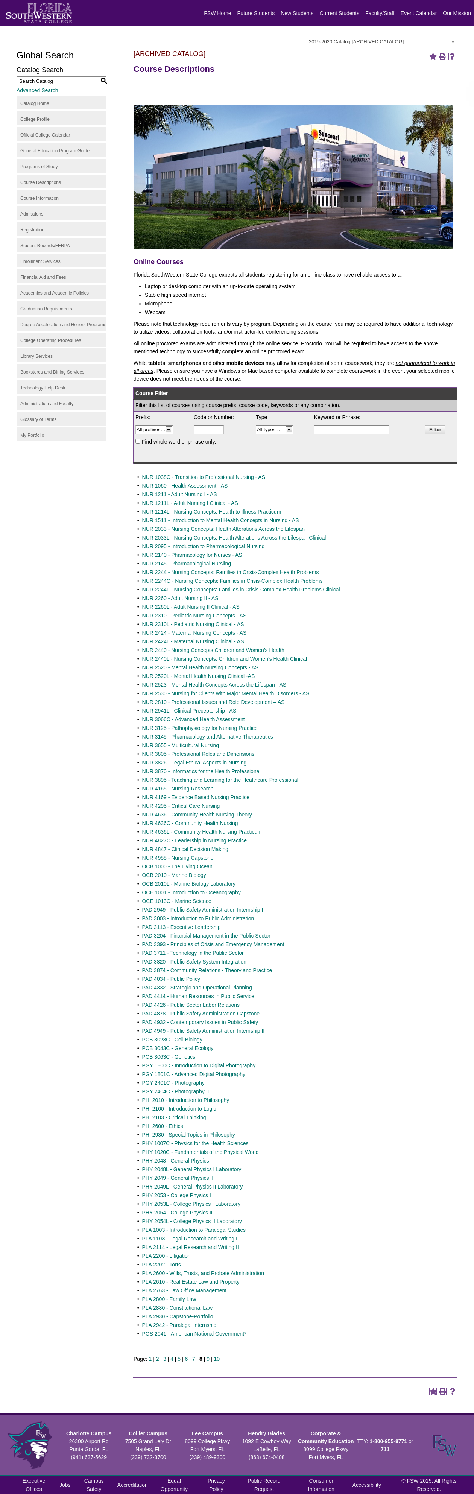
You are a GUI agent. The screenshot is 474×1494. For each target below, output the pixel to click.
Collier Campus (148, 1433)
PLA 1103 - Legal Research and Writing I (189, 1239)
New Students (297, 13)
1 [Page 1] (150, 1359)
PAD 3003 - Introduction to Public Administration (198, 918)
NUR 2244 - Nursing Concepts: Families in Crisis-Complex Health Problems (230, 572)
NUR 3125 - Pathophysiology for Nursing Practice (199, 728)
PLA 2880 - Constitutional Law (177, 1308)
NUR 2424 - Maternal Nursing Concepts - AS (194, 633)
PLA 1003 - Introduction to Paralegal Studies (194, 1230)
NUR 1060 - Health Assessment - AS (185, 486)
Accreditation (132, 1485)
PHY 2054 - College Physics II (177, 1213)
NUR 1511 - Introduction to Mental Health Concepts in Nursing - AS (220, 520)
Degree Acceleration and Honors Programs (63, 324)
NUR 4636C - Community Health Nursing (190, 823)
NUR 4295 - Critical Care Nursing (181, 806)
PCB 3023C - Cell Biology (172, 1040)
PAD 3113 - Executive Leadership (181, 927)
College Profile (35, 119)
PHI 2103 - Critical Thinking (174, 1117)
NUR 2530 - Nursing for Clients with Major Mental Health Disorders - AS (225, 693)
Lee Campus (207, 1433)
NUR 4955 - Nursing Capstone (177, 858)
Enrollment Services (40, 261)
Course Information (39, 198)
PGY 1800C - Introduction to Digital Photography (198, 1065)
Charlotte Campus (89, 1433)
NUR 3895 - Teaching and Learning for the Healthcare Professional (220, 780)
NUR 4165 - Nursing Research (177, 789)
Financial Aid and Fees (43, 277)
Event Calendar (419, 13)
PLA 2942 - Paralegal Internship (179, 1325)
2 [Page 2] (157, 1359)
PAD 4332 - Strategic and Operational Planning (197, 988)
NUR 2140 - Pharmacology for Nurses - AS (192, 555)
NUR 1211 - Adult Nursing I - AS (179, 494)
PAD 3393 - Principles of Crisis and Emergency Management (213, 944)
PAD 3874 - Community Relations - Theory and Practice (207, 970)
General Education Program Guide (55, 151)
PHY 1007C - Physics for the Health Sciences (195, 1143)
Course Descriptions (40, 182)
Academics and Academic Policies (54, 293)
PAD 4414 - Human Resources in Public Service (198, 996)
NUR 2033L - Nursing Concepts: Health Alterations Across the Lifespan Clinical (234, 538)
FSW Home (217, 13)
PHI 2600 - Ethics (162, 1126)
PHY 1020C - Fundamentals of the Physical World (200, 1152)
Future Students (256, 13)
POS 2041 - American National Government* (194, 1334)
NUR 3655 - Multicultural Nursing (180, 745)
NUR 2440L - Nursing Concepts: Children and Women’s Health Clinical (224, 659)
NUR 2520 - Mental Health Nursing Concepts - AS (200, 667)
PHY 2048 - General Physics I (177, 1161)
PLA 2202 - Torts (161, 1264)
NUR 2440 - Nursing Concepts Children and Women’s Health (213, 650)
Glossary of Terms (38, 419)
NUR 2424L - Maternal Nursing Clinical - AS (193, 641)
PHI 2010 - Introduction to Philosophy (185, 1100)
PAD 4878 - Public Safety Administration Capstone (201, 1014)
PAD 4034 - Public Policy (171, 979)
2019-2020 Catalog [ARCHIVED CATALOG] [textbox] (356, 41)
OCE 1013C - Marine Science (176, 901)
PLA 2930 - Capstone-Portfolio (177, 1316)
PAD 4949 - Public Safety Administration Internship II (203, 1031)
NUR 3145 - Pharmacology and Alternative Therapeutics (207, 737)
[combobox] (382, 41)
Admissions (31, 214)
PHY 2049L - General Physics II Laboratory (192, 1187)
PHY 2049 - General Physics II (177, 1178)
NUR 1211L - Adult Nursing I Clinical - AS (190, 503)
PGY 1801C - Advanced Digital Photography (193, 1074)
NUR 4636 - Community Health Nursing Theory (197, 815)
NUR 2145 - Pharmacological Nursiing (186, 564)
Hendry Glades (266, 1433)
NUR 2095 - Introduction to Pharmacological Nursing (203, 546)
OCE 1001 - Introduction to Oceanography (191, 892)
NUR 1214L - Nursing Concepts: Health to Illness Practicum (211, 512)
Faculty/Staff (380, 13)
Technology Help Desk (42, 388)
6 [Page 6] (186, 1359)
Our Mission (457, 13)
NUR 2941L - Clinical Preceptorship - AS (189, 711)
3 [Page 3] (164, 1359)
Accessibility (366, 1485)
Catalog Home (34, 103)
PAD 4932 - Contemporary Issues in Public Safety (200, 1022)
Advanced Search (37, 90)
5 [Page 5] (179, 1359)
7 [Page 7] (193, 1359)
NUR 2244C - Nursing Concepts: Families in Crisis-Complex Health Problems (232, 581)
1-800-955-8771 (388, 1441)
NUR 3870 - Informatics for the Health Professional (201, 771)
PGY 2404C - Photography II (175, 1091)
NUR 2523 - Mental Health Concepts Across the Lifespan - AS (214, 685)
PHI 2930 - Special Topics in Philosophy (188, 1135)
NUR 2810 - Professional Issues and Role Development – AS (213, 702)
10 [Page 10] (217, 1359)
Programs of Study (39, 166)
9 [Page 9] (208, 1359)
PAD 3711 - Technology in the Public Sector (192, 953)
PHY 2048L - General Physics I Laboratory (191, 1169)
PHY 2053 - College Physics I (176, 1195)
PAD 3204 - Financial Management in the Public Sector (206, 936)
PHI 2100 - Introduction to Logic (179, 1109)
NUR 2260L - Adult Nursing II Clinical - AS (190, 607)
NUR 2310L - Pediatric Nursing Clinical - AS (193, 624)
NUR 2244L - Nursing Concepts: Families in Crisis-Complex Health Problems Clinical (241, 590)
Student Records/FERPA (45, 245)
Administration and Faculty (46, 403)
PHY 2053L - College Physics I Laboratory (191, 1204)
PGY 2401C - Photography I (174, 1083)
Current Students (339, 13)
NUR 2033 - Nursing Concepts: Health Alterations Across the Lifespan (223, 529)
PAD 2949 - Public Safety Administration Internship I (202, 910)
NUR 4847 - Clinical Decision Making (185, 849)
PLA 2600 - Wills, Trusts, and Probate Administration (203, 1273)
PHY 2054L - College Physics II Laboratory (192, 1221)
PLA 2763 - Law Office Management (184, 1290)
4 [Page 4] (171, 1359)
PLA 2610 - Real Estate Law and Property (190, 1282)
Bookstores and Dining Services (52, 372)
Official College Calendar (45, 135)
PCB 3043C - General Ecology (177, 1048)
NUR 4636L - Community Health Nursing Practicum (201, 832)
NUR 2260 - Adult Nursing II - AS (180, 598)
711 (385, 1449)
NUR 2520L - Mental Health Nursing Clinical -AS (198, 676)
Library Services (36, 356)
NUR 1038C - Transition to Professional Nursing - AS (203, 477)
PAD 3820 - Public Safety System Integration (194, 962)
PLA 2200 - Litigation (166, 1256)
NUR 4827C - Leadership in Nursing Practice (194, 840)
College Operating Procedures (50, 340)
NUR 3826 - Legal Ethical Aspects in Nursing (194, 763)
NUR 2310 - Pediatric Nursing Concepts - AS (194, 615)
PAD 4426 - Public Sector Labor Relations (191, 1005)
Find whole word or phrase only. (179, 442)
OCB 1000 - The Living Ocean (177, 866)
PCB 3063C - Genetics (168, 1057)
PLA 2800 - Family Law (169, 1299)
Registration (32, 230)
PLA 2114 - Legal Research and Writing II (190, 1247)
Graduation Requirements (46, 309)
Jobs (65, 1485)
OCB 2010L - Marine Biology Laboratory (188, 884)
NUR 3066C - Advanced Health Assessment (193, 719)
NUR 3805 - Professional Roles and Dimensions (198, 754)
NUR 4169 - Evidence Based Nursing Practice (195, 797)
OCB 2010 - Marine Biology (174, 875)
